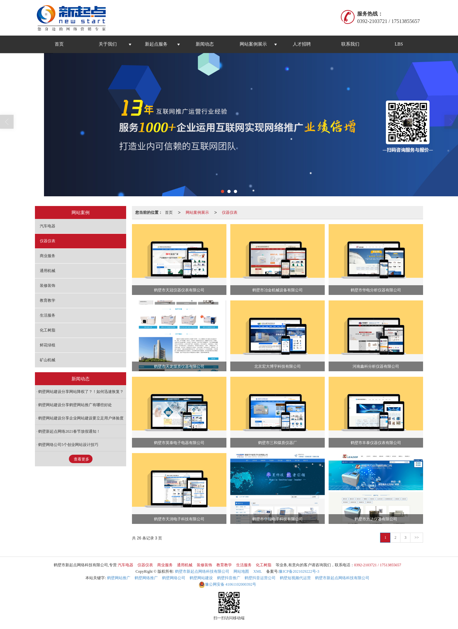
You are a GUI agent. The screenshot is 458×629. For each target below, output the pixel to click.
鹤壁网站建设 (201, 578)
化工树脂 (47, 330)
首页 (59, 44)
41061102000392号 (227, 584)
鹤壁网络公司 (173, 578)
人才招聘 (302, 44)
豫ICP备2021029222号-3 (299, 571)
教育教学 (47, 300)
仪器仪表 (229, 212)
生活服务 (47, 315)
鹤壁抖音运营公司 (260, 578)
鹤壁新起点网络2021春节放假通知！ (69, 431)
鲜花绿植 (47, 345)
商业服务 (47, 256)
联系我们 (350, 44)
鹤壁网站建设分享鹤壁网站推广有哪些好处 (75, 405)
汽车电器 (47, 226)
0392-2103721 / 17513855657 (377, 565)
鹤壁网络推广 (146, 578)
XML (257, 571)
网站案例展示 (253, 44)
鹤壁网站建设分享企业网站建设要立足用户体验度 (81, 418)
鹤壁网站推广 (118, 578)
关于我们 (108, 44)
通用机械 (47, 270)
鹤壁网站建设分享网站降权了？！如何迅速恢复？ (81, 391)
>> (416, 537)
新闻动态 (205, 44)
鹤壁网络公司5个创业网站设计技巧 (68, 444)
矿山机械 (47, 360)
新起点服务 (156, 44)
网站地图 (241, 571)
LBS (399, 44)
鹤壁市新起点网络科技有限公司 (202, 571)
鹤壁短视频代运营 (295, 578)
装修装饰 (47, 285)
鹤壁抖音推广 (228, 578)
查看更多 (81, 459)
